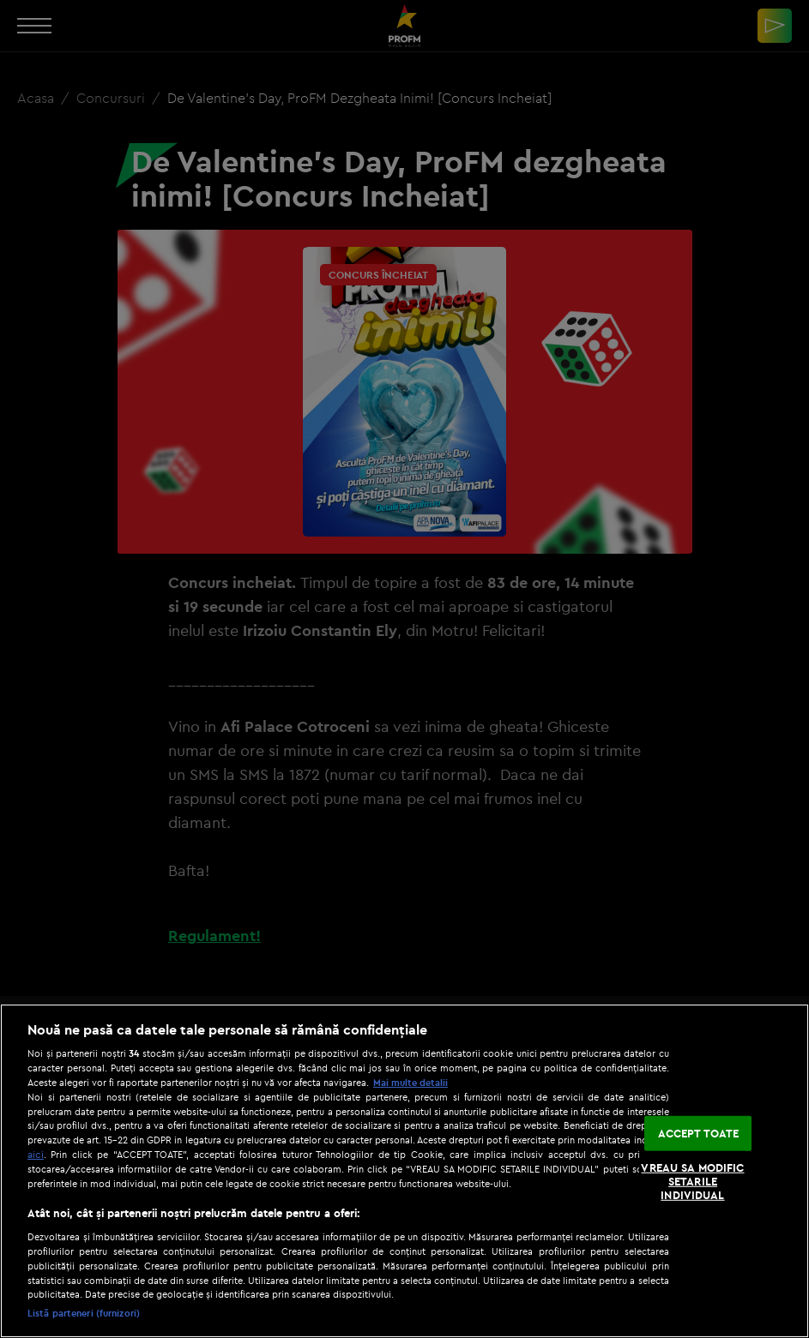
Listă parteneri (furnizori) (83, 1313)
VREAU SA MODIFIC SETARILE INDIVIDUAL (692, 1181)
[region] (404, 1171)
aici (35, 1154)
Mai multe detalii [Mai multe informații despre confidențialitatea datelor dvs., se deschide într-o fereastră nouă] (410, 1083)
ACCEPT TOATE (699, 1133)
